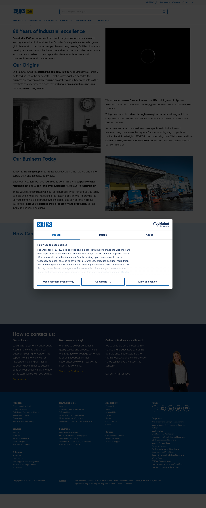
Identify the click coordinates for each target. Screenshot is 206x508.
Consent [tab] (56, 235)
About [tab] (149, 235)
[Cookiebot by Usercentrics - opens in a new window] (155, 224)
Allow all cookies (147, 281)
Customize (103, 281)
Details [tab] (103, 235)
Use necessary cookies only (58, 281)
